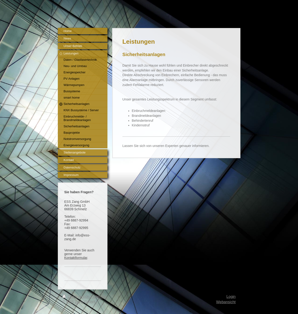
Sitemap (99, 297)
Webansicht (225, 302)
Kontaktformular (75, 258)
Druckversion (77, 297)
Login (230, 297)
